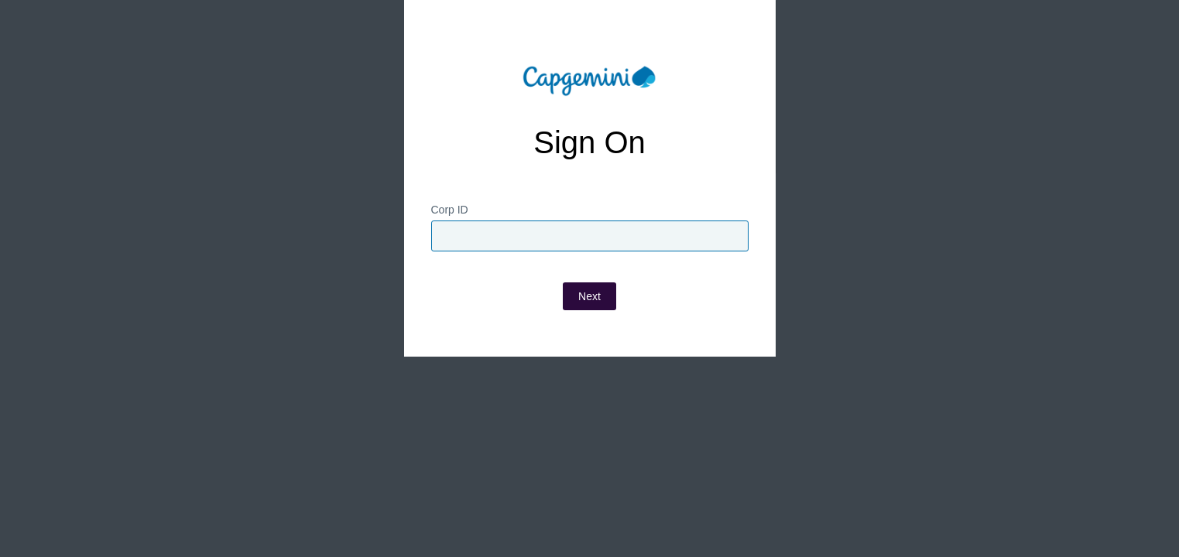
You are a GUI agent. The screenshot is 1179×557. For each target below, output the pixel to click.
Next (589, 335)
